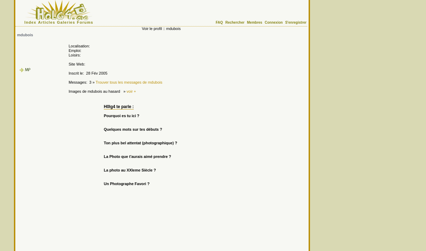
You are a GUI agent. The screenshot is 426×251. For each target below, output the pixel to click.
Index (30, 22)
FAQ (219, 22)
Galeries (66, 22)
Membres (254, 22)
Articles (46, 22)
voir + (131, 91)
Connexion (274, 22)
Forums (85, 22)
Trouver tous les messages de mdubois (128, 82)
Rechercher (235, 22)
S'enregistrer (296, 22)
